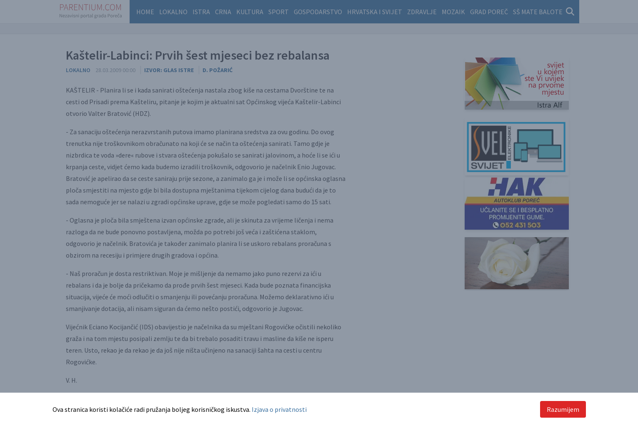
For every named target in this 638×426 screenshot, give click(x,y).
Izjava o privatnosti (279, 409)
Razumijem (563, 409)
